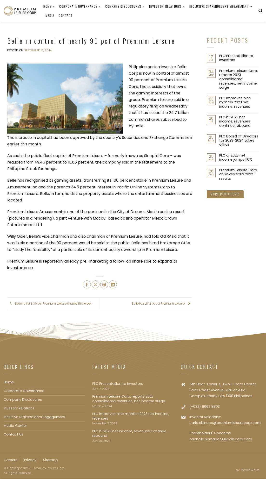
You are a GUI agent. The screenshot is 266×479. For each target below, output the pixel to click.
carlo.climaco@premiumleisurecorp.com (225, 422)
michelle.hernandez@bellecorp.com (221, 439)
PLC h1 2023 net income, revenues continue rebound (235, 121)
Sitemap (50, 460)
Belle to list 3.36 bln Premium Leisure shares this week (49, 303)
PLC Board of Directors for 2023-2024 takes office (238, 140)
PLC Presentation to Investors (236, 58)
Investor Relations (167, 6)
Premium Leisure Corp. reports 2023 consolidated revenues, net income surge (238, 79)
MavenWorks (250, 470)
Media (50, 15)
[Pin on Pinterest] (104, 284)
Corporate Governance (80, 6)
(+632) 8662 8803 (204, 406)
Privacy (30, 460)
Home (49, 6)
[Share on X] (96, 284)
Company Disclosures (125, 6)
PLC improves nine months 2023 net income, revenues (235, 102)
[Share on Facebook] (87, 284)
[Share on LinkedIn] (113, 284)
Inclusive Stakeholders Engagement (221, 6)
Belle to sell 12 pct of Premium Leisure (162, 303)
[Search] (260, 10)
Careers (10, 460)
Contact (66, 15)
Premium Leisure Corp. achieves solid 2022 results (238, 174)
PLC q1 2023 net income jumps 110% (235, 157)
